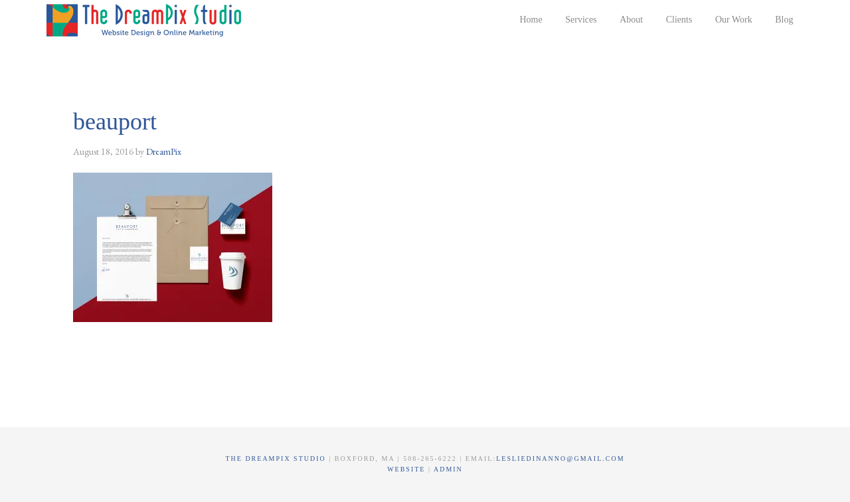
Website (407, 469)
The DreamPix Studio (146, 20)
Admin (448, 469)
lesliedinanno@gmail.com (560, 458)
